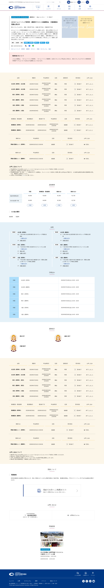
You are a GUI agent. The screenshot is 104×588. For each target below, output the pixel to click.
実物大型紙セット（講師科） (18, 158)
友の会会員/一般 (14, 200)
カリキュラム (27, 581)
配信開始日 (30, 118)
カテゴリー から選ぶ (38, 7)
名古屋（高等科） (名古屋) (18, 84)
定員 (56, 78)
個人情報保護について (13, 583)
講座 (69, 7)
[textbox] (53, 2)
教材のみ (37, 42)
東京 (13, 42)
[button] (60, 2)
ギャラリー (90, 7)
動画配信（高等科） (16, 124)
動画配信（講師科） (16, 130)
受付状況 (78, 78)
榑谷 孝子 (22, 251)
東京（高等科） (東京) (18, 94)
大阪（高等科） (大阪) (18, 105)
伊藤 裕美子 (23, 240)
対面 (47, 42)
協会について (53, 581)
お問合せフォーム (74, 515)
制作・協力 (55, 583)
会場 (18, 78)
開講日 (34, 78)
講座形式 (65, 78)
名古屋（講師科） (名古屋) (18, 89)
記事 (80, 7)
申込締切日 (46, 78)
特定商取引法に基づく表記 (26, 583)
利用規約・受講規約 (38, 583)
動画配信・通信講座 (28, 42)
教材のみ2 (42, 42)
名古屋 (17, 42)
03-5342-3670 (31, 515)
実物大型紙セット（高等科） (18, 144)
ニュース (49, 7)
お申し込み (90, 78)
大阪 (22, 42)
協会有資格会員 (14, 195)
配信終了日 (42, 118)
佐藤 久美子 (23, 253)
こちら (24, 175)
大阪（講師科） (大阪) (18, 110)
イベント (59, 7)
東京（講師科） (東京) (18, 100)
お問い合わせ (47, 583)
